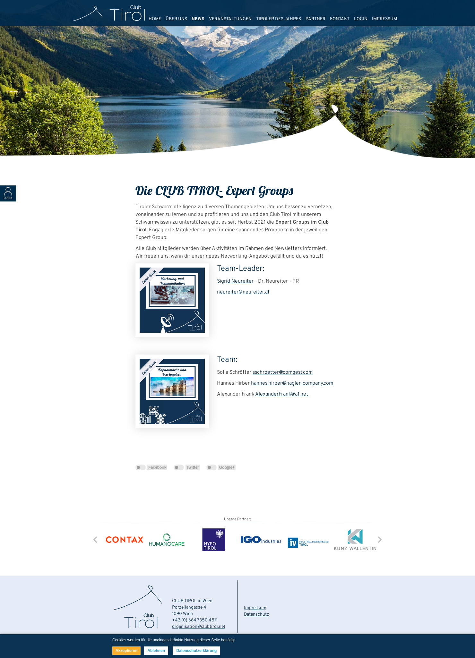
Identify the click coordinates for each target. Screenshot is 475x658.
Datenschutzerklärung (196, 650)
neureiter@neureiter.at (243, 292)
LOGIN (360, 19)
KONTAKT (340, 19)
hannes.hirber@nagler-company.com (292, 383)
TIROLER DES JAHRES (278, 19)
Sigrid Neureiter (235, 281)
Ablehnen (156, 650)
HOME (155, 19)
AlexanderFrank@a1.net (281, 394)
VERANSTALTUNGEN (230, 19)
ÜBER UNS (176, 19)
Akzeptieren (126, 650)
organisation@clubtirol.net (198, 626)
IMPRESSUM (384, 19)
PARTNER (315, 19)
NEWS (198, 19)
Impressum (255, 608)
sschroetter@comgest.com (283, 372)
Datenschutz (256, 614)
